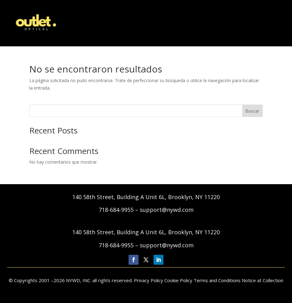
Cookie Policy (178, 280)
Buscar (252, 111)
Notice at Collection (262, 280)
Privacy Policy (149, 280)
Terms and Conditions (217, 280)
